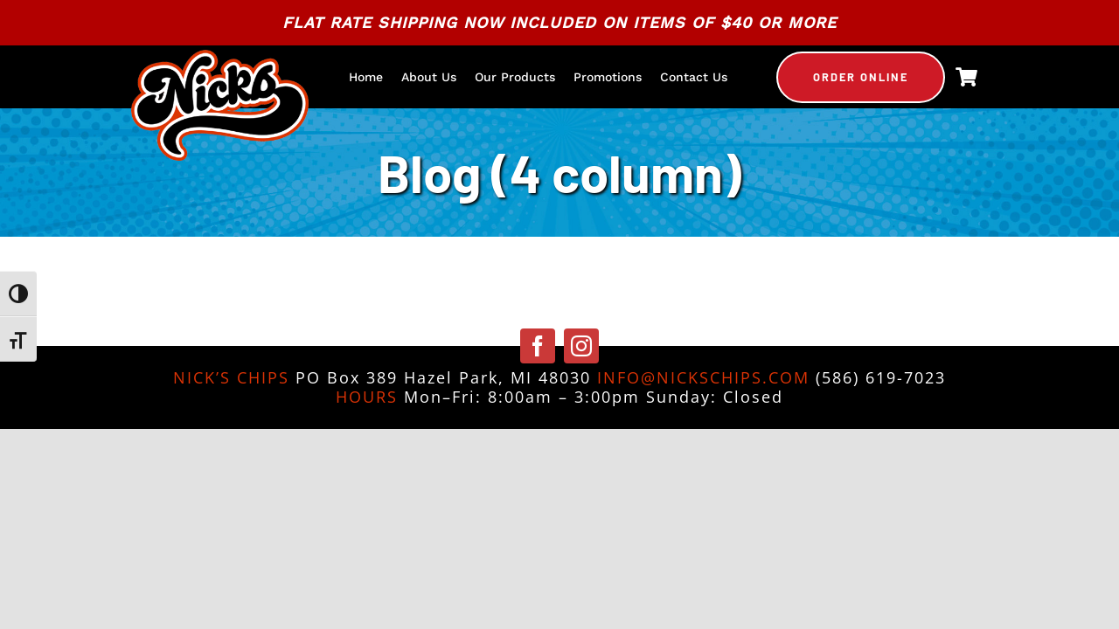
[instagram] (581, 345)
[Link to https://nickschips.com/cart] (966, 76)
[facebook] (537, 345)
